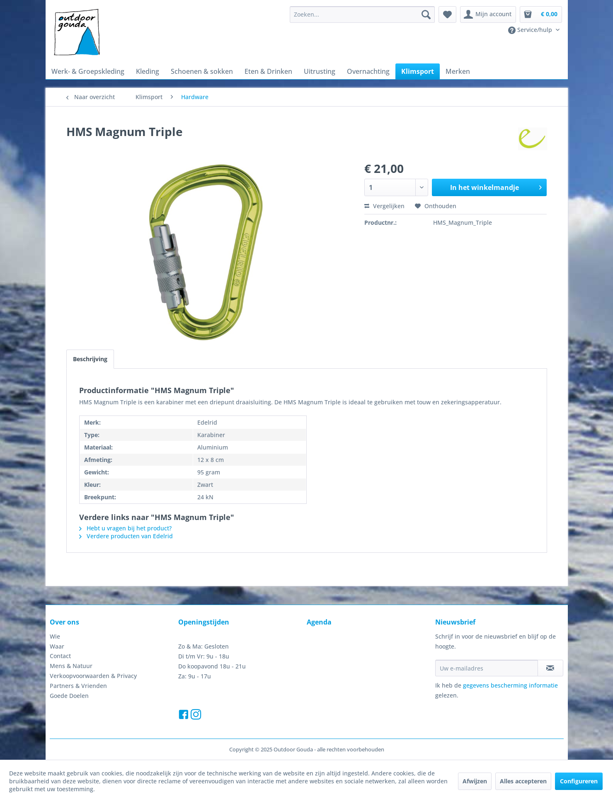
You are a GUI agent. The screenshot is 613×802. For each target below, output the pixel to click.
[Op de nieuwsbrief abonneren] (550, 668)
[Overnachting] (368, 71)
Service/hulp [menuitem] (531, 30)
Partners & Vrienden (78, 686)
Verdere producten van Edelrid (126, 536)
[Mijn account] (488, 14)
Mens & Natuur (71, 666)
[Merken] (458, 71)
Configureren (579, 781)
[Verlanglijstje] (447, 14)
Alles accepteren (523, 781)
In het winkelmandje (496, 186)
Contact (60, 656)
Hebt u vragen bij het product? (125, 528)
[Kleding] (147, 71)
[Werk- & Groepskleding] (88, 71)
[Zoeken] (426, 14)
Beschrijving (90, 359)
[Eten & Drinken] (268, 71)
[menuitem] (362, 14)
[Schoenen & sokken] (202, 71)
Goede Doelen (69, 696)
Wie (55, 636)
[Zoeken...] (362, 14)
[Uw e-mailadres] (486, 668)
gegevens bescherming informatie (510, 685)
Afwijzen (475, 781)
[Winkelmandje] (541, 14)
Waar (57, 646)
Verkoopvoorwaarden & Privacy (93, 676)
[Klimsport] (417, 71)
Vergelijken (384, 206)
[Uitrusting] (319, 71)
